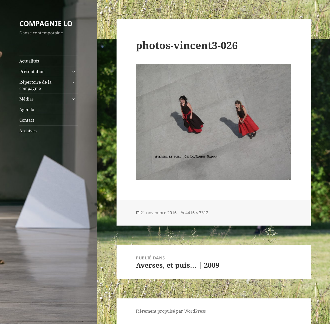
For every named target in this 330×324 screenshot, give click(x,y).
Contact (26, 120)
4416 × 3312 (196, 212)
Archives (28, 131)
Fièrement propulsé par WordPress (171, 311)
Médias (26, 99)
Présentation (32, 71)
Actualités (29, 61)
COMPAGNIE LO (45, 23)
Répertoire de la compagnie (35, 85)
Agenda (26, 109)
